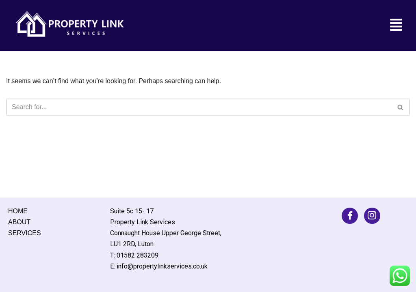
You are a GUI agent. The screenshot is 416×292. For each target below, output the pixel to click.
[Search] (199, 107)
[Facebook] (350, 216)
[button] (396, 26)
